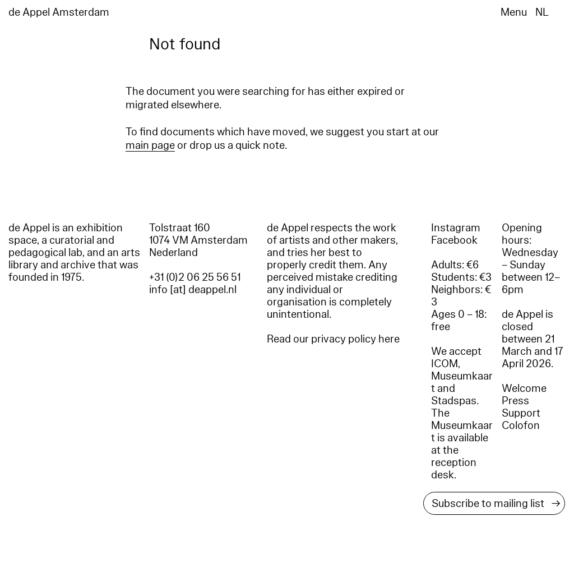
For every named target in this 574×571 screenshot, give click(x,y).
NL (542, 12)
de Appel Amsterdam (58, 12)
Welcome (524, 388)
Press (515, 401)
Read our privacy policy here (333, 339)
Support (521, 413)
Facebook (454, 240)
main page (150, 145)
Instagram (455, 228)
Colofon (521, 425)
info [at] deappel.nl (193, 289)
